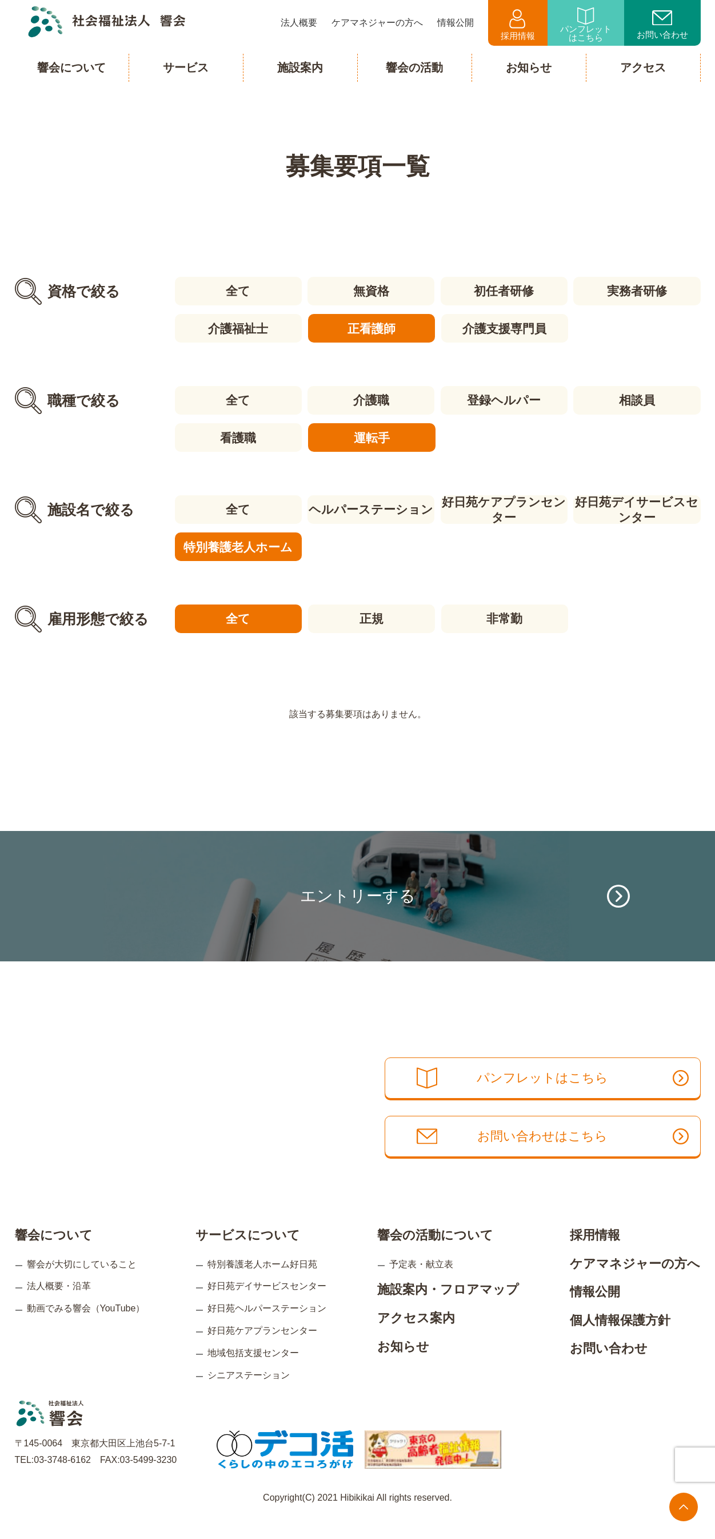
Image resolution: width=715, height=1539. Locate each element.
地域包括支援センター (253, 1372)
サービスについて (247, 1254)
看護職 (237, 436)
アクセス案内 (416, 1337)
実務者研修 (638, 290)
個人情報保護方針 (620, 1339)
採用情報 (518, 25)
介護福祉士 (237, 328)
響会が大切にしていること (82, 1282)
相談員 (638, 399)
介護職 (371, 399)
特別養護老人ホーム (237, 545)
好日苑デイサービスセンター (637, 508)
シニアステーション (248, 1393)
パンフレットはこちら (586, 24)
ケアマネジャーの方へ (635, 1282)
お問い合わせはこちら (556, 1156)
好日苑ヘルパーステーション (266, 1327)
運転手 (371, 436)
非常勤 (504, 616)
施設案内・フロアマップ (448, 1308)
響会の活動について (435, 1254)
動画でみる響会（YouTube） (86, 1327)
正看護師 (371, 328)
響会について (54, 1254)
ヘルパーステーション (371, 508)
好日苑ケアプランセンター (504, 508)
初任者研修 (504, 290)
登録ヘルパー (504, 399)
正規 (371, 616)
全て (237, 290)
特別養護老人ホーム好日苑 (262, 1282)
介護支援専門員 (504, 328)
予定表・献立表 (421, 1282)
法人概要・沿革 (59, 1305)
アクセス (643, 67)
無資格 (371, 290)
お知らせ (403, 1365)
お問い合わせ (662, 25)
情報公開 (595, 1310)
